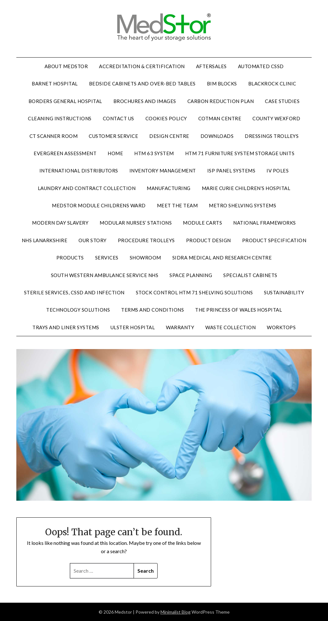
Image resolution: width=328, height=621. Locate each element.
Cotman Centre (220, 118)
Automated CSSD (261, 66)
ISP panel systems (231, 170)
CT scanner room (53, 136)
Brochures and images (144, 101)
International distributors (78, 170)
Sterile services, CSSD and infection (74, 292)
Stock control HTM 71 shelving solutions (194, 292)
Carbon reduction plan (220, 101)
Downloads (217, 136)
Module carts (202, 223)
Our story (92, 240)
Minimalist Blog (175, 612)
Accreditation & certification (142, 66)
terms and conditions (152, 310)
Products (70, 257)
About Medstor (66, 66)
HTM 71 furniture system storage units (240, 153)
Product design (208, 240)
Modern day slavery (60, 223)
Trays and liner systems (65, 327)
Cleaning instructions (60, 118)
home (115, 153)
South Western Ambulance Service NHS (105, 275)
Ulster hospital (133, 327)
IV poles (277, 170)
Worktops (281, 327)
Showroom (145, 257)
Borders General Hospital (65, 101)
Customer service (113, 136)
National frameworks (264, 223)
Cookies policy (166, 118)
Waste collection (230, 327)
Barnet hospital (55, 83)
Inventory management (162, 170)
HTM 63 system (154, 153)
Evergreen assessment (65, 153)
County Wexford (276, 118)
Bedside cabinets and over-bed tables (142, 83)
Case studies (282, 101)
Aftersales (211, 66)
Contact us (118, 118)
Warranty (180, 327)
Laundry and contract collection (87, 188)
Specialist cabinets (250, 275)
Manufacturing (169, 188)
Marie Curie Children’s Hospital (246, 188)
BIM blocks (222, 83)
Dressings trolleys (272, 136)
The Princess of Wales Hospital (238, 310)
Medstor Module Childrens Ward (99, 205)
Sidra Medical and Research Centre (222, 257)
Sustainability (284, 292)
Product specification (274, 240)
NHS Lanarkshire (45, 240)
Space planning (190, 275)
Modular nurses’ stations (136, 223)
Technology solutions (78, 310)
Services (107, 257)
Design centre (169, 136)
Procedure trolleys (146, 240)
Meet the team (177, 205)
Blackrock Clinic (272, 83)
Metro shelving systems (242, 205)
